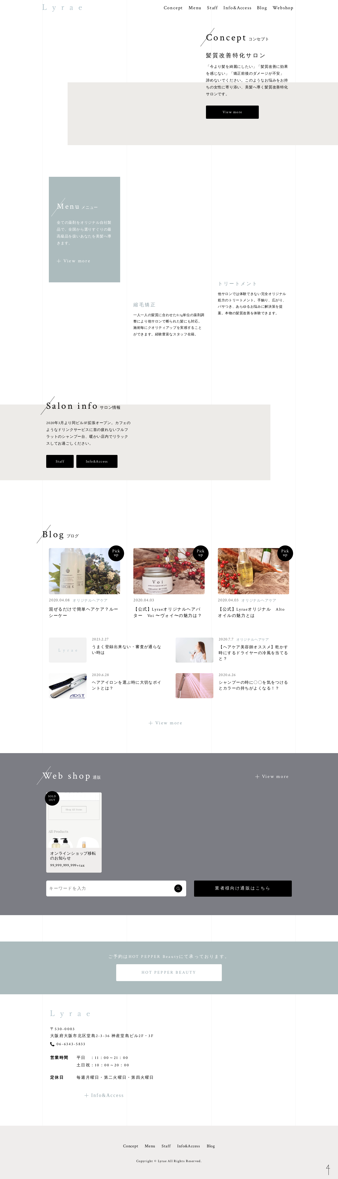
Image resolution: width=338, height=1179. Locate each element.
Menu (195, 8)
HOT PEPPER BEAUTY (169, 972)
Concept (173, 8)
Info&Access (237, 8)
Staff (212, 8)
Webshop (283, 8)
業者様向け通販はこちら (243, 888)
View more (232, 112)
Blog (262, 8)
